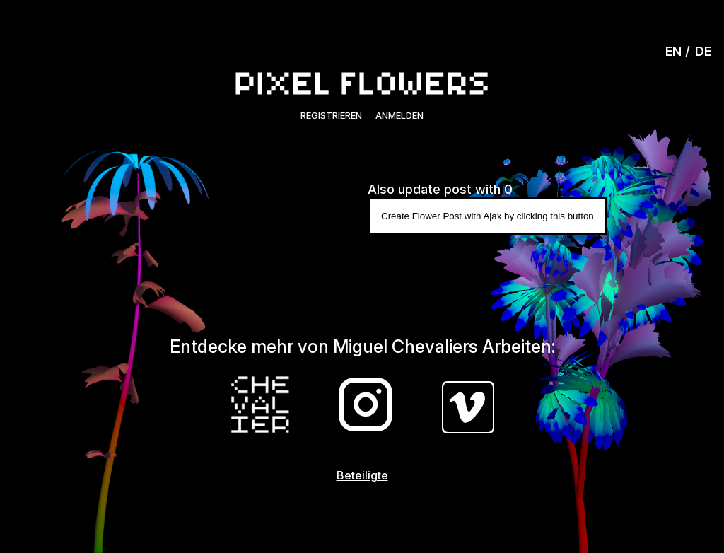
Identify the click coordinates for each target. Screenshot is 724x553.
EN (673, 51)
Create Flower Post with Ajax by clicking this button (487, 216)
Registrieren (331, 115)
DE (703, 51)
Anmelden (399, 115)
